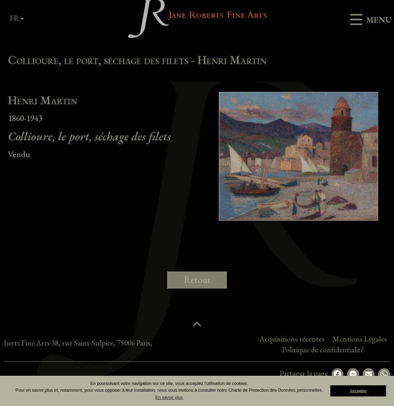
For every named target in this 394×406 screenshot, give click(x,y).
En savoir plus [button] (169, 397)
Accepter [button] (358, 390)
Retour (197, 280)
